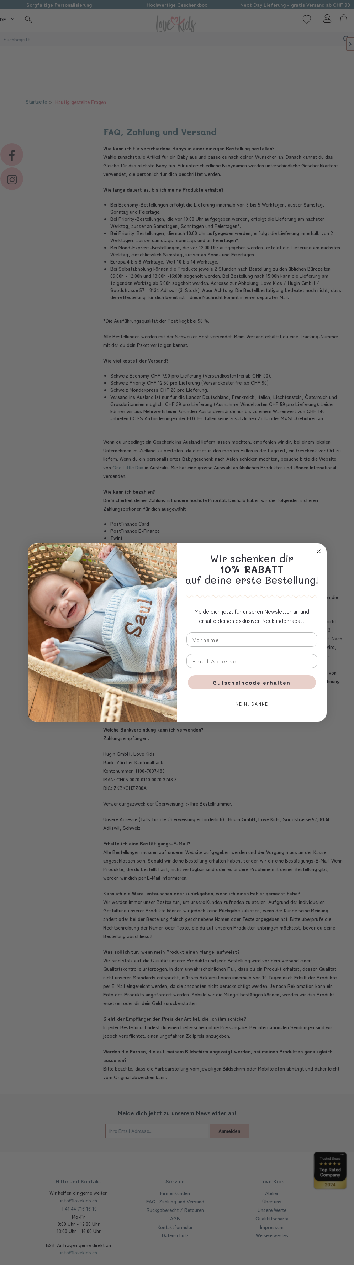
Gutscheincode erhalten (252, 682)
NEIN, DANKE (252, 704)
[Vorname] (251, 639)
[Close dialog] (319, 551)
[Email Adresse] (251, 661)
